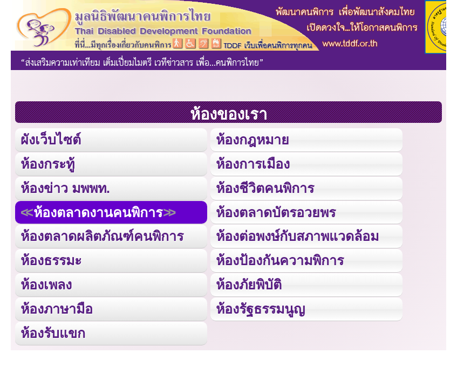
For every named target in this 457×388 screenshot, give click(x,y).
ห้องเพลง (46, 284)
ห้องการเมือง (253, 163)
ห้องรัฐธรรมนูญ (260, 308)
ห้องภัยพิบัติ (249, 284)
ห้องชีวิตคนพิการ (265, 188)
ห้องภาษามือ (57, 308)
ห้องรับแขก (53, 333)
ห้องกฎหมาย (252, 139)
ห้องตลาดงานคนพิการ (97, 212)
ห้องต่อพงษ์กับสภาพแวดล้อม (297, 236)
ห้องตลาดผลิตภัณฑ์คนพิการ (102, 236)
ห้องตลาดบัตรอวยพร (276, 212)
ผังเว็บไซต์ (51, 139)
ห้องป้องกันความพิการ (280, 260)
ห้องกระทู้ (47, 163)
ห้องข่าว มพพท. (65, 188)
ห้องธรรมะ (51, 260)
